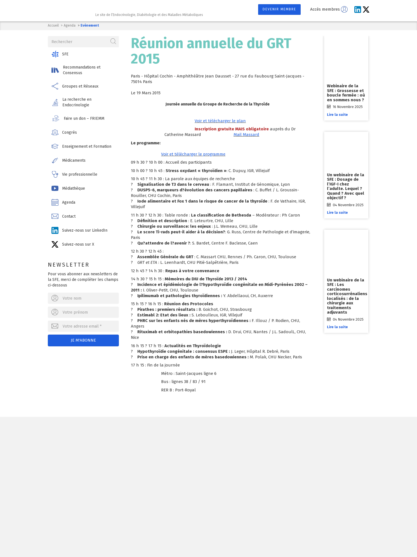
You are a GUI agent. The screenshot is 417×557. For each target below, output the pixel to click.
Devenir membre (279, 9)
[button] (84, 54)
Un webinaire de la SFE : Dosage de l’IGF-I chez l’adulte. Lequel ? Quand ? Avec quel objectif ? (346, 186)
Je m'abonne (83, 339)
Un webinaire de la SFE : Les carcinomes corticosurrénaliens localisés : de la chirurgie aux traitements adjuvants (348, 296)
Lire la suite (338, 114)
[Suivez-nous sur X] (366, 9)
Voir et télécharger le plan (220, 120)
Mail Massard (246, 134)
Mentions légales (169, 541)
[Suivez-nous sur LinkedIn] (357, 9)
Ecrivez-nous (113, 465)
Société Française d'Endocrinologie (111, 436)
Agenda (70, 25)
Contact (200, 541)
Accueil (53, 25)
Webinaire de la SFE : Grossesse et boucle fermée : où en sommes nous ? (347, 92)
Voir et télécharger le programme (193, 154)
